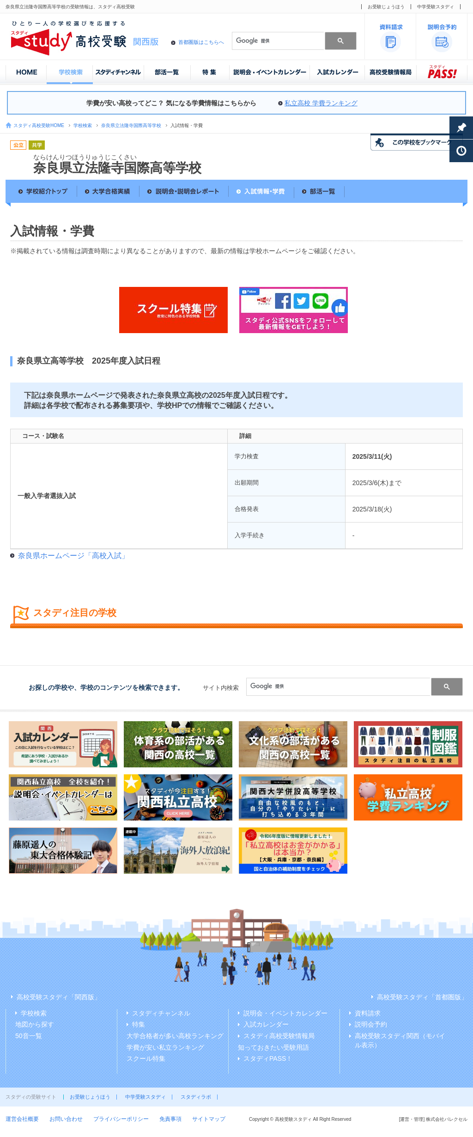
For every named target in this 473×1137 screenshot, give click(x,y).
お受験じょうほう (386, 6)
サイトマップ (208, 1119)
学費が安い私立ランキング (165, 1047)
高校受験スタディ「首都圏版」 (422, 997)
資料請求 (368, 1013)
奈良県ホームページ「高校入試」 (73, 555)
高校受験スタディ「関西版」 (59, 997)
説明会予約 (371, 1024)
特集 (138, 1024)
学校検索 (82, 125)
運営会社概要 (22, 1119)
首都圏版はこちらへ (201, 42)
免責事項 (170, 1119)
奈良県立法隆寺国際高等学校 (131, 125)
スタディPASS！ (267, 1058)
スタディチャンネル (161, 1013)
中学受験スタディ (435, 6)
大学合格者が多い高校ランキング (175, 1036)
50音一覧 (28, 1036)
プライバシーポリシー (121, 1119)
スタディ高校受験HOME (38, 125)
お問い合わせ (66, 1119)
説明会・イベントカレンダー (285, 1013)
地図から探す (34, 1024)
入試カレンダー (266, 1024)
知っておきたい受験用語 (273, 1047)
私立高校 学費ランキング (321, 103)
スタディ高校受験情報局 (279, 1036)
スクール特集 (146, 1058)
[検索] (277, 40)
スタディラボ (196, 1097)
